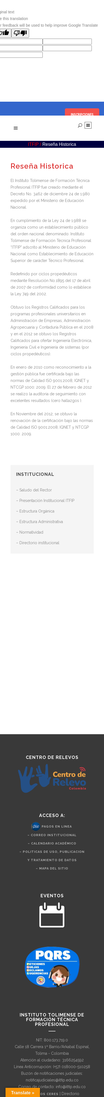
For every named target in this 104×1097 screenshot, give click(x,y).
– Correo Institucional (52, 835)
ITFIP (33, 144)
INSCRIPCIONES (82, 115)
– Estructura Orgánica (35, 511)
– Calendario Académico (52, 843)
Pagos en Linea (56, 826)
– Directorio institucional (37, 543)
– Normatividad (29, 532)
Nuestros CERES (42, 1094)
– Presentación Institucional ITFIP (45, 500)
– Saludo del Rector (34, 490)
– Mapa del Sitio (52, 868)
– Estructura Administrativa (39, 521)
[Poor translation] (20, 33)
